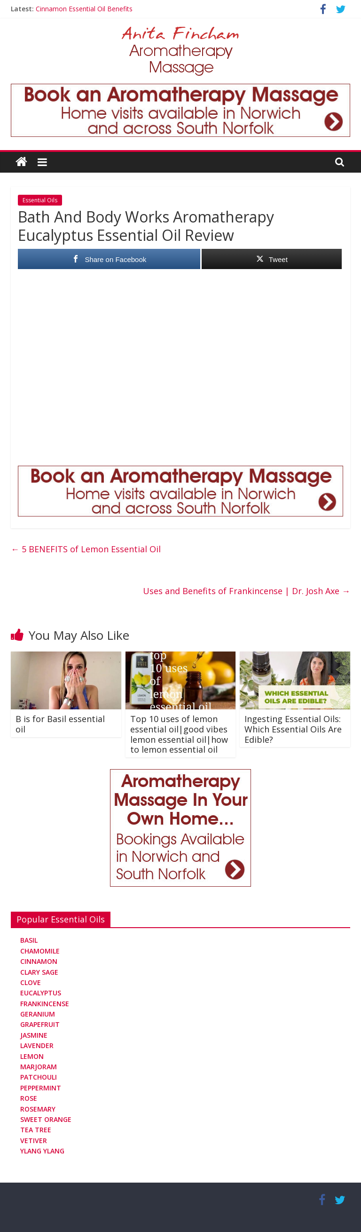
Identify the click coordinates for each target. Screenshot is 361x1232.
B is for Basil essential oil (60, 724)
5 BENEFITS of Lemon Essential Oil (86, 549)
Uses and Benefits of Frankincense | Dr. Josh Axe (246, 590)
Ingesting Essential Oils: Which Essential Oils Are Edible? (293, 729)
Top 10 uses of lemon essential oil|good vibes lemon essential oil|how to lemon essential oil (179, 734)
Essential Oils (40, 200)
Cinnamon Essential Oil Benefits (84, 8)
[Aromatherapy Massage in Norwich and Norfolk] (180, 89)
